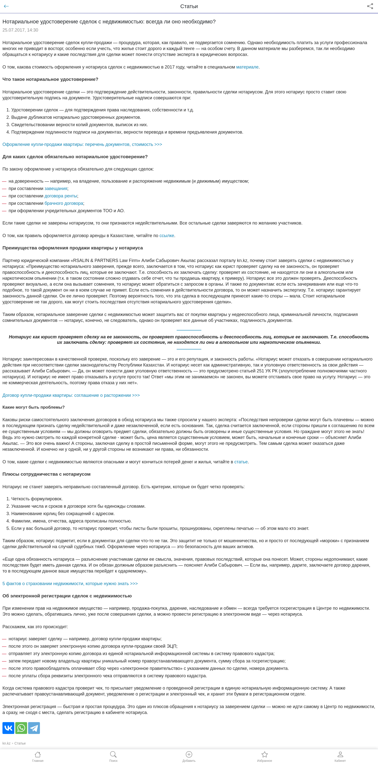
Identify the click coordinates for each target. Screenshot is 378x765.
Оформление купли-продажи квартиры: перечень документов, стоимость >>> (82, 144)
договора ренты (61, 195)
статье (241, 461)
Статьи (20, 743)
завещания (56, 188)
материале (247, 67)
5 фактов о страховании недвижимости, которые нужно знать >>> (70, 583)
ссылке (166, 235)
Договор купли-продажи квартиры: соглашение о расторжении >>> (71, 395)
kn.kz (6, 743)
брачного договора (64, 203)
